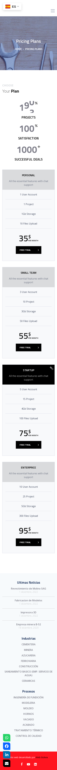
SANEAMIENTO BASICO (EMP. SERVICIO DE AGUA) (28, 673)
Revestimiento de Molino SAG (28, 588)
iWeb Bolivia (42, 757)
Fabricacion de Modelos (28, 600)
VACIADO (28, 719)
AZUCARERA (29, 655)
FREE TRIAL (25, 250)
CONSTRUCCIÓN (28, 666)
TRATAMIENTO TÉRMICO (28, 730)
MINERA (28, 650)
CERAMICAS (28, 681)
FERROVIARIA (28, 661)
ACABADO (28, 724)
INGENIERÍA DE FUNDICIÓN (28, 697)
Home (18, 49)
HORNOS (28, 714)
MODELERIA (28, 703)
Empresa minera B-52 (28, 624)
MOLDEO (28, 708)
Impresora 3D (28, 612)
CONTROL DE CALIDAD (28, 736)
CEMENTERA (29, 644)
